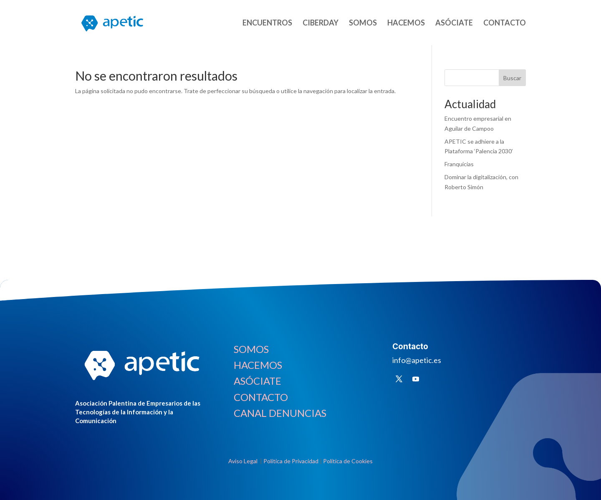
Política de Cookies (348, 460)
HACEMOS (406, 23)
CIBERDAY (320, 23)
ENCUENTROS (267, 23)
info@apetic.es (416, 360)
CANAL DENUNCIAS (280, 413)
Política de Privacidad (290, 460)
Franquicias (459, 164)
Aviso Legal (243, 460)
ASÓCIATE (454, 23)
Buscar (512, 77)
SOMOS (363, 23)
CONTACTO (504, 23)
